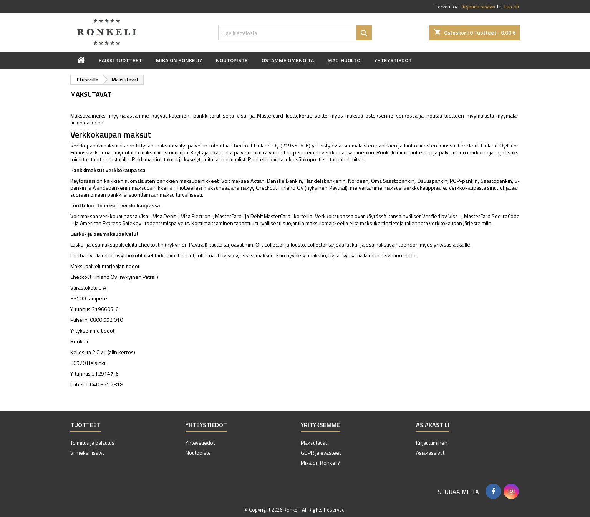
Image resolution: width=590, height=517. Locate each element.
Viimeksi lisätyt (87, 453)
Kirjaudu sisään (478, 6)
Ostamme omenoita (288, 60)
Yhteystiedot (393, 60)
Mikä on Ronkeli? (179, 60)
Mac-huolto (344, 60)
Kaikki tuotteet (120, 60)
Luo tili (511, 6)
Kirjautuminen (431, 443)
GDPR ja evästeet (321, 453)
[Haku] (295, 32)
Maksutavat (314, 443)
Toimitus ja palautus (92, 443)
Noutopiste (232, 60)
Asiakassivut (430, 453)
